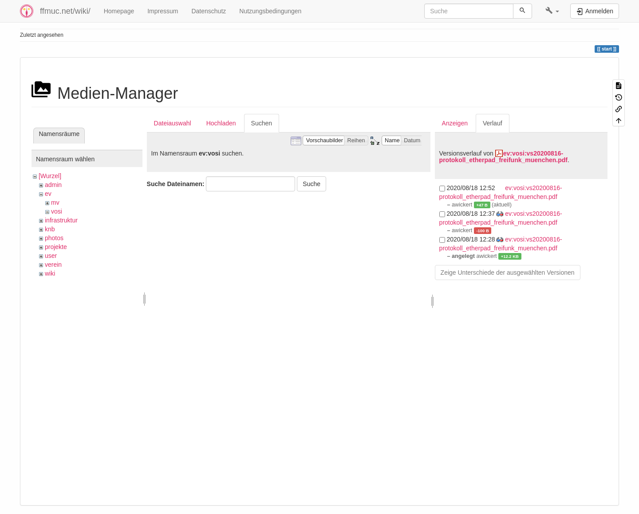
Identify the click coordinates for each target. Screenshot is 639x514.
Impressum (162, 11)
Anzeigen (455, 123)
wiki (50, 273)
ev (48, 193)
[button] (552, 11)
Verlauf (492, 123)
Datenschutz (208, 11)
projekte (56, 246)
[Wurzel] (50, 175)
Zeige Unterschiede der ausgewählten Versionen (508, 272)
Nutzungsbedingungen (270, 11)
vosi (56, 211)
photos (54, 237)
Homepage (119, 11)
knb (50, 229)
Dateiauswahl (172, 123)
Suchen (261, 123)
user (51, 255)
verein (53, 264)
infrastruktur (61, 220)
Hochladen (221, 123)
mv (55, 202)
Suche (311, 183)
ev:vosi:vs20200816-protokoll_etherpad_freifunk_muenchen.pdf (503, 157)
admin (53, 184)
